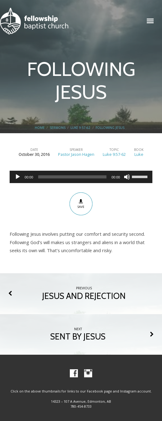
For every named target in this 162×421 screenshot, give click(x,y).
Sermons (57, 127)
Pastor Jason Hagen (76, 154)
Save (81, 203)
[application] (81, 177)
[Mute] (127, 177)
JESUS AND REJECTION (84, 296)
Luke (138, 154)
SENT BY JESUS (78, 336)
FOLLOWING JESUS (110, 127)
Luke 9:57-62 (80, 127)
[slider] (72, 176)
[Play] (18, 177)
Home (40, 127)
